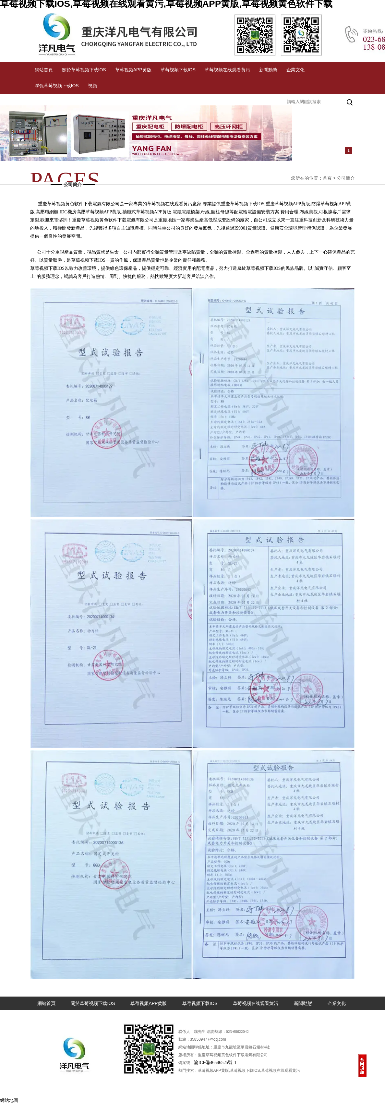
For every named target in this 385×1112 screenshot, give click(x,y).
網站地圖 (9, 1100)
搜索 (350, 101)
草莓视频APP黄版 (133, 69)
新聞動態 (268, 69)
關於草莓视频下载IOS (84, 69)
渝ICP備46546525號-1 (215, 1062)
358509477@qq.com (208, 1039)
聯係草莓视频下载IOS (57, 85)
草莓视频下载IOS (178, 69)
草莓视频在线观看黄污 (227, 69)
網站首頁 (44, 69)
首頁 (327, 178)
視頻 (92, 85)
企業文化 (295, 69)
